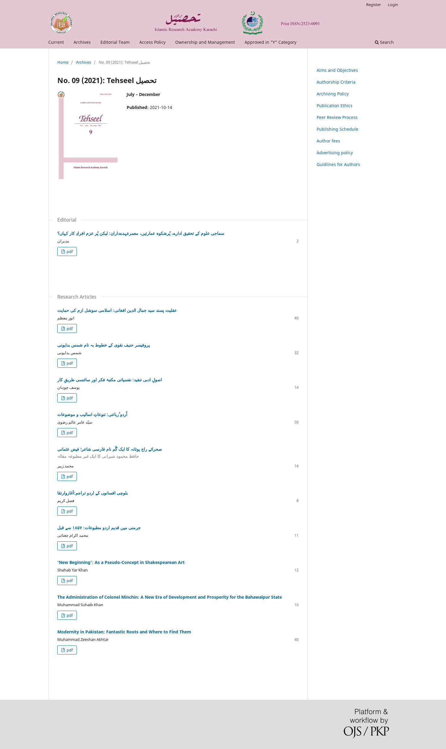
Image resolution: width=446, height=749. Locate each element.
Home (62, 62)
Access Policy (152, 42)
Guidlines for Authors (338, 164)
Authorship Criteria (336, 82)
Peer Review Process (337, 117)
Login (393, 4)
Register (373, 4)
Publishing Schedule (337, 129)
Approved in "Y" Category (270, 42)
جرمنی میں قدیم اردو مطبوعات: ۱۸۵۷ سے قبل (99, 527)
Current (56, 42)
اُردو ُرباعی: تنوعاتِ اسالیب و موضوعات (92, 414)
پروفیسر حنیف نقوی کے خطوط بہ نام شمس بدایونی (103, 345)
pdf (69, 251)
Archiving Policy (333, 94)
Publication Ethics (335, 105)
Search (384, 42)
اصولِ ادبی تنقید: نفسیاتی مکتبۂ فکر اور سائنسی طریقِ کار (109, 380)
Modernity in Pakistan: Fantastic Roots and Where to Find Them (124, 632)
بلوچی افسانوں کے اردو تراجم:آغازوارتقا (92, 493)
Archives (82, 42)
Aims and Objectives (337, 70)
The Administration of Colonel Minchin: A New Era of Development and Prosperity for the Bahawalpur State (169, 597)
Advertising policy (335, 152)
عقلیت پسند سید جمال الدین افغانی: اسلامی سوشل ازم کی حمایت (117, 310)
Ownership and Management (205, 42)
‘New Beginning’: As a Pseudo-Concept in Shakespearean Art (121, 562)
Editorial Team (115, 42)
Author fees (328, 141)
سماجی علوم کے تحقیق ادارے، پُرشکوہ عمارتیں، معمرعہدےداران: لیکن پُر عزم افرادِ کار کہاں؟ (140, 233)
